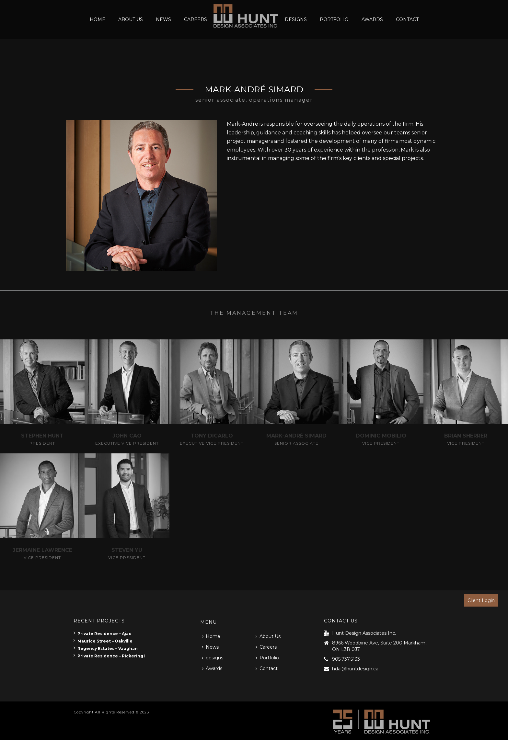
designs (296, 19)
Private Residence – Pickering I (109, 656)
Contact (407, 19)
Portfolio (334, 19)
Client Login (481, 600)
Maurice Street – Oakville (103, 641)
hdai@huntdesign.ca (355, 669)
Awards (372, 19)
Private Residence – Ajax (102, 633)
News (163, 19)
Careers (195, 19)
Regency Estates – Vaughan (106, 648)
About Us (130, 19)
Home (97, 19)
